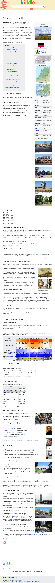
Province (36, 100)
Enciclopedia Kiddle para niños (28, 581)
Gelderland (46, 100)
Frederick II (26, 254)
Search (43, 6)
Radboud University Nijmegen (40, 532)
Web (20, 8)
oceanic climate (13, 325)
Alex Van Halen (7, 436)
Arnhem (44, 298)
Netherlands (46, 98)
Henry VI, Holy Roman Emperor (10, 428)
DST (40, 133)
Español (35, 8)
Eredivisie (33, 450)
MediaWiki (20, 580)
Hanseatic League (26, 34)
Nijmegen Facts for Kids (7, 568)
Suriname (5, 401)
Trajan (12, 240)
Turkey (4, 394)
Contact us (20, 581)
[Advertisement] (27, 13)
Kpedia (31, 8)
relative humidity (10, 356)
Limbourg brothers (7, 430)
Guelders (43, 254)
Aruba (14, 399)
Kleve (7, 112)
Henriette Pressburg (8, 434)
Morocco (5, 397)
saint (21, 432)
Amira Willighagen (7, 442)
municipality (45, 28)
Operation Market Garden (33, 297)
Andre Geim (24, 534)
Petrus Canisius (7, 432)
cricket (18, 452)
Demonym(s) (37, 130)
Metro (36, 128)
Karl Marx (23, 434)
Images (24, 8)
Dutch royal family (34, 440)
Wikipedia (4, 580)
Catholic (7, 517)
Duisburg (12, 110)
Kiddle (4, 581)
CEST (47, 133)
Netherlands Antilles (7, 399)
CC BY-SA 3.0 (14, 579)
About (12, 581)
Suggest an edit (39, 571)
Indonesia (5, 396)
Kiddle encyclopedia (13, 565)
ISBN (37, 360)
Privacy (15, 581)
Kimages (27, 8)
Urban (36, 126)
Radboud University (8, 466)
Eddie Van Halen (7, 438)
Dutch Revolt (9, 264)
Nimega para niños (15, 542)
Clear (41, 6)
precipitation (10, 352)
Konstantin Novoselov (33, 534)
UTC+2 (44, 133)
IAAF (37, 454)
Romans (30, 230)
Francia (29, 251)
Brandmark (44, 52)
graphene (11, 535)
